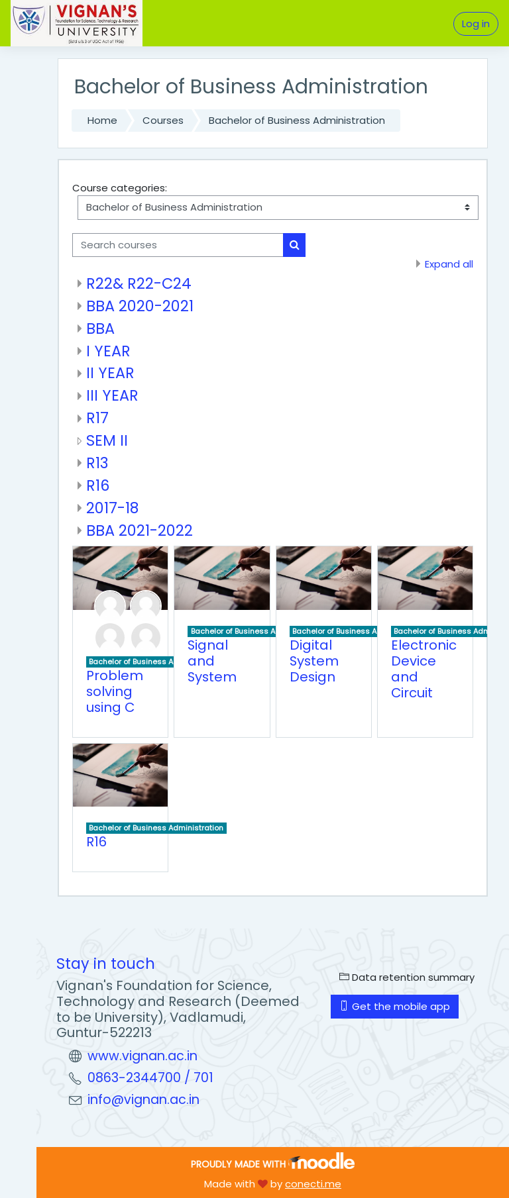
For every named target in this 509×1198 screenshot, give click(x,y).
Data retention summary (407, 977)
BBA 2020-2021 (140, 306)
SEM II (107, 440)
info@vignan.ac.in (143, 1100)
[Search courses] (178, 245)
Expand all (449, 264)
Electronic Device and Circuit (424, 669)
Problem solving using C (114, 691)
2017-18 (112, 508)
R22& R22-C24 (139, 283)
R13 (97, 463)
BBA (100, 328)
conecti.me (313, 1184)
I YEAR (108, 351)
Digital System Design (314, 661)
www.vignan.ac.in (142, 1056)
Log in (476, 23)
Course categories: (119, 188)
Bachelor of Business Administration (297, 120)
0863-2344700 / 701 (150, 1078)
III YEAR (112, 395)
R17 (97, 417)
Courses (163, 120)
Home (102, 120)
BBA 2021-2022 (139, 530)
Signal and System (212, 661)
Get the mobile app (394, 1006)
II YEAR (110, 372)
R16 (97, 485)
